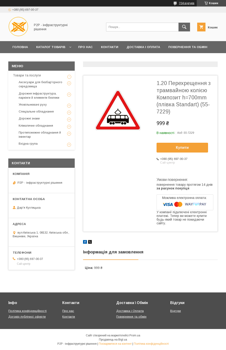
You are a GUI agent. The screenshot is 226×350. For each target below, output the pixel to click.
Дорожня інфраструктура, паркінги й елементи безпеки (39, 95)
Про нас (85, 47)
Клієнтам (20, 59)
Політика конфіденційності (27, 311)
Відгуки (175, 311)
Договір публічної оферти (27, 316)
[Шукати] (184, 27)
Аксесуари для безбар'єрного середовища (40, 84)
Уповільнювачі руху (33, 104)
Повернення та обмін (187, 47)
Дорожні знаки (29, 118)
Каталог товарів (50, 47)
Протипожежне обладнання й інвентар (40, 134)
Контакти (109, 47)
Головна (20, 47)
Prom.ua (134, 335)
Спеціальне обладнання (36, 111)
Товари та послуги (27, 75)
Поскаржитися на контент (115, 343)
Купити (182, 147)
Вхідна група (28, 143)
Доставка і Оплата (143, 47)
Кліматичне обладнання (36, 125)
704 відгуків (186, 3)
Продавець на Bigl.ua (113, 339)
